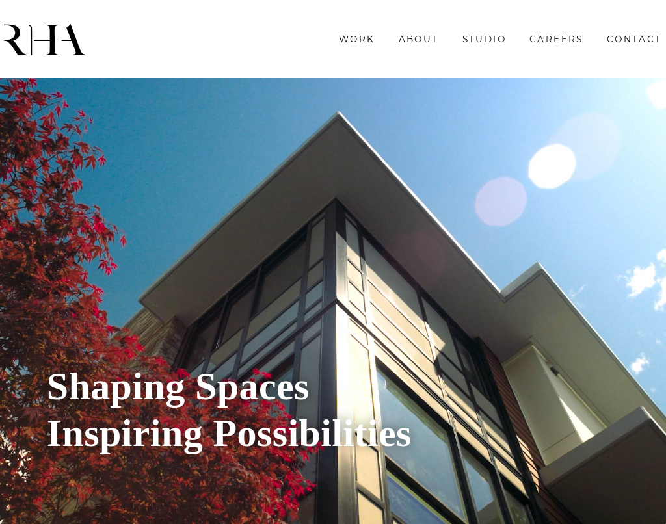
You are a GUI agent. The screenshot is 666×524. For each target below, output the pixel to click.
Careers (514, 43)
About (376, 43)
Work (315, 43)
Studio (441, 43)
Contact (592, 43)
